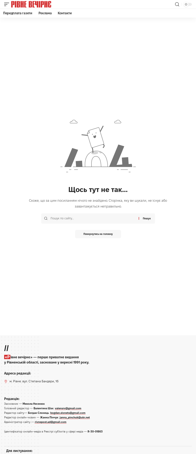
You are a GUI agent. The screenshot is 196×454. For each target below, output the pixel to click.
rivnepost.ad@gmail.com (50, 421)
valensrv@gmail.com (68, 408)
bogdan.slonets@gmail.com (67, 412)
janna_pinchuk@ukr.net (75, 417)
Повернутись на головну (98, 234)
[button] (7, 4)
